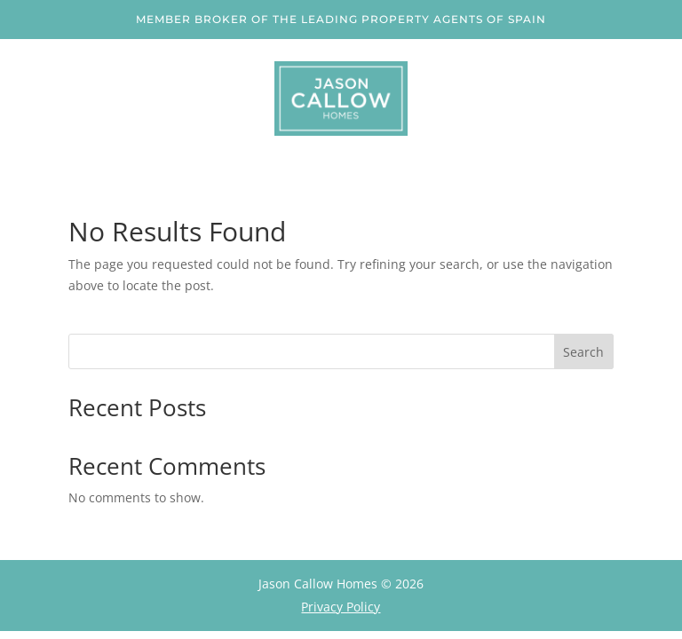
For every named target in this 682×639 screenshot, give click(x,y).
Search (583, 351)
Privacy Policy (340, 606)
